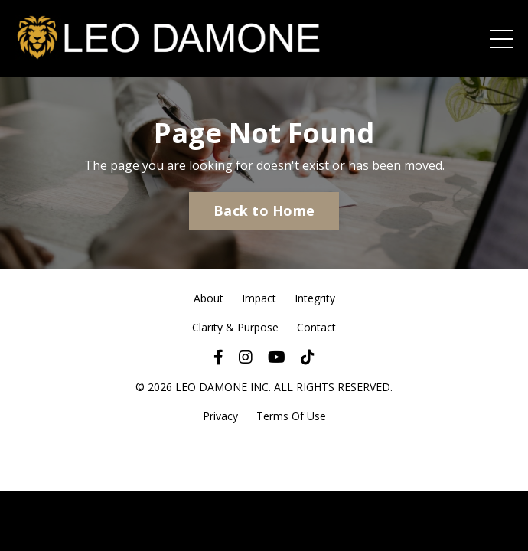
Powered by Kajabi (264, 453)
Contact (316, 327)
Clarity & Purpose (235, 327)
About (208, 298)
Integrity (315, 298)
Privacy (220, 416)
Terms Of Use (291, 416)
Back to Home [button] (264, 210)
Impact (259, 298)
